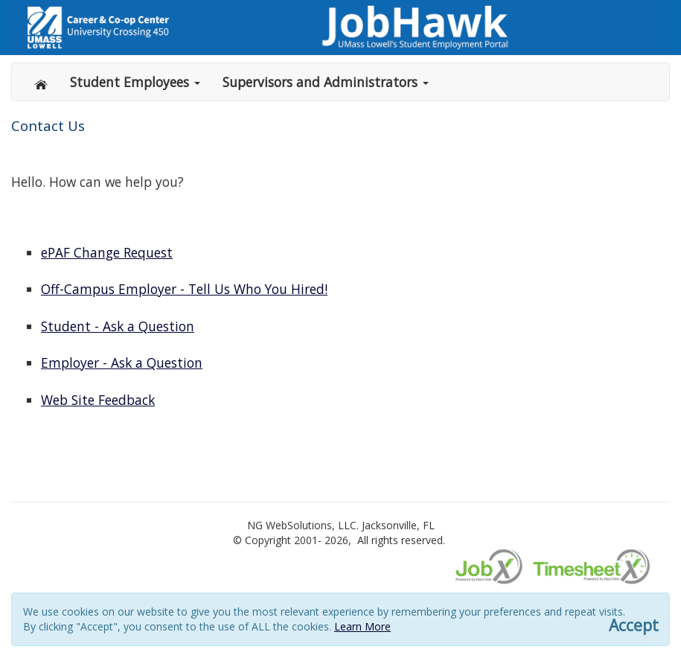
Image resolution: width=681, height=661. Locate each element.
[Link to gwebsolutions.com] (340, 27)
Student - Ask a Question (117, 326)
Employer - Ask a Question (121, 362)
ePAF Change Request (107, 252)
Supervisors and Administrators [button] (326, 82)
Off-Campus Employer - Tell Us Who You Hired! (184, 289)
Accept (634, 625)
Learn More (362, 626)
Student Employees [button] (135, 82)
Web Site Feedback (98, 400)
